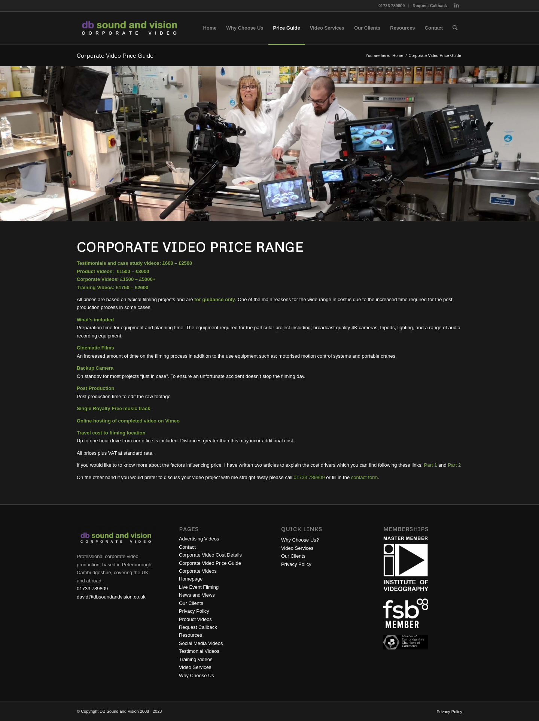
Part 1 (430, 465)
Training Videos (196, 659)
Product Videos (195, 619)
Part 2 (454, 465)
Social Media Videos (201, 643)
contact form (364, 477)
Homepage (191, 579)
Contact (187, 547)
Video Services (195, 667)
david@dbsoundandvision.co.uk (111, 597)
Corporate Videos (198, 571)
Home (397, 55)
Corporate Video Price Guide (115, 55)
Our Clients (191, 603)
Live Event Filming (199, 587)
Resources (190, 635)
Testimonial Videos (199, 651)
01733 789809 (391, 5)
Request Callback (429, 5)
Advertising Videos (199, 539)
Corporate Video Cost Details (210, 555)
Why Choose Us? (300, 540)
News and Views (197, 595)
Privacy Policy (194, 611)
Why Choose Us (196, 675)
